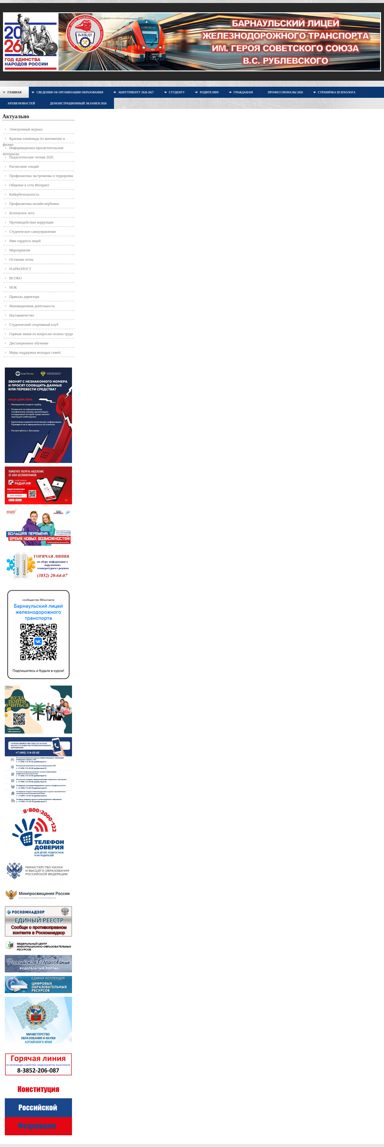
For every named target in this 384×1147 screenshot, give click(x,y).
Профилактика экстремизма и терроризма (41, 176)
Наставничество (21, 315)
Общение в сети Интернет (29, 185)
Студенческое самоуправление (32, 232)
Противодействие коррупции (31, 222)
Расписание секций (24, 166)
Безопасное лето (21, 213)
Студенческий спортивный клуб (33, 325)
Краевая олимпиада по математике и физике (34, 140)
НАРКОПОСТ (20, 269)
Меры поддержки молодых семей (34, 352)
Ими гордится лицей (25, 241)
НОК (13, 287)
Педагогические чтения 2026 (31, 157)
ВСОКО (15, 278)
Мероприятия (19, 250)
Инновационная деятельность (32, 306)
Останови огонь (21, 259)
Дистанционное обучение (28, 343)
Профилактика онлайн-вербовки (34, 204)
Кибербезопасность (24, 194)
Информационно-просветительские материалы (33, 149)
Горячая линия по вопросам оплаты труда (41, 334)
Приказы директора (24, 297)
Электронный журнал (26, 129)
